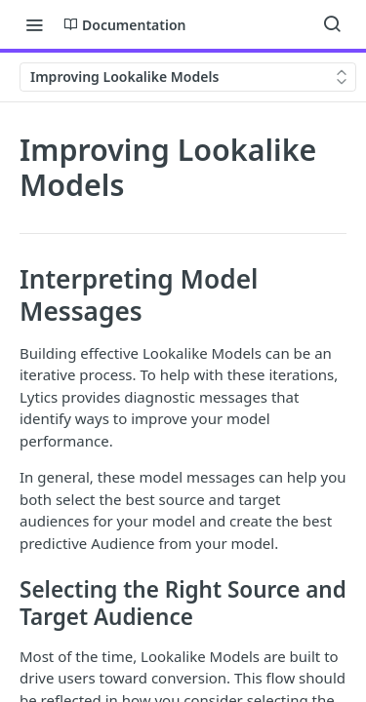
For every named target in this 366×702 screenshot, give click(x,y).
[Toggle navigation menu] (34, 24)
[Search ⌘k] (331, 24)
